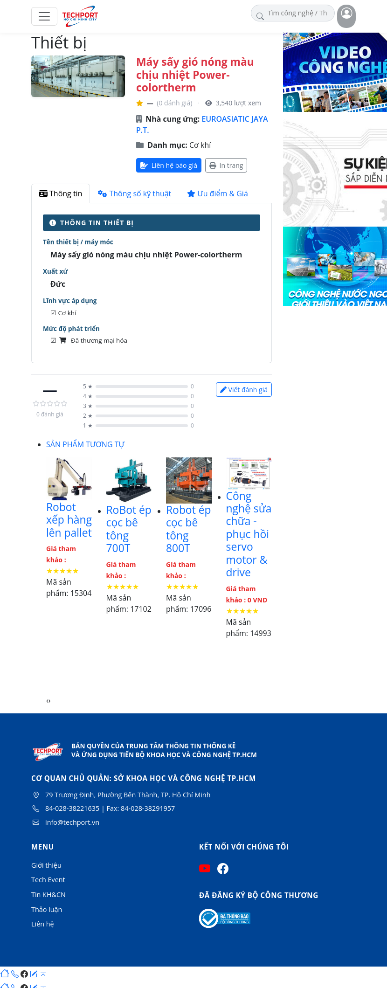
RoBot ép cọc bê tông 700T (129, 529)
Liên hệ (42, 923)
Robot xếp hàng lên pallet (69, 520)
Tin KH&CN (48, 894)
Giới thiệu (46, 865)
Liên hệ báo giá (168, 165)
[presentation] (47, 700)
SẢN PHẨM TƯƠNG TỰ (85, 444)
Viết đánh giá (244, 389)
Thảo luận (46, 909)
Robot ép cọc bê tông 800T (188, 529)
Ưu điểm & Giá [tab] (217, 193)
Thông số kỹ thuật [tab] (134, 193)
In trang (226, 165)
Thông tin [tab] (60, 193)
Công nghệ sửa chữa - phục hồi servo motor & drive (249, 534)
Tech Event (48, 879)
